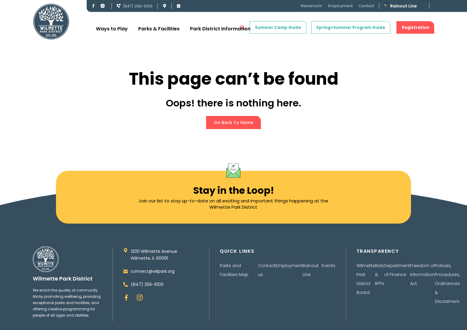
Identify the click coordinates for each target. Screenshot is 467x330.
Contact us (266, 272)
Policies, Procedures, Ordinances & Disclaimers (447, 286)
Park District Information (220, 28)
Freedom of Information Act (422, 277)
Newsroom (311, 6)
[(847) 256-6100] (119, 6)
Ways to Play (112, 28)
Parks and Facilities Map (234, 272)
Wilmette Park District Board (366, 281)
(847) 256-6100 (137, 6)
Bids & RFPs (379, 277)
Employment (340, 6)
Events (328, 268)
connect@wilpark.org (153, 275)
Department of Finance (397, 272)
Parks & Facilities (159, 28)
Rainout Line (403, 6)
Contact (366, 6)
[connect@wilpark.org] (125, 275)
